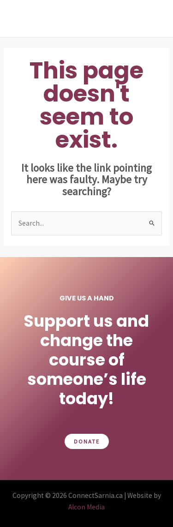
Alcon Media (86, 507)
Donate (87, 441)
